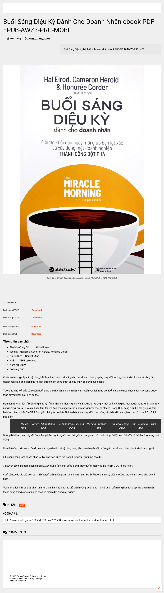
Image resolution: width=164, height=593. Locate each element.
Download (37, 310)
